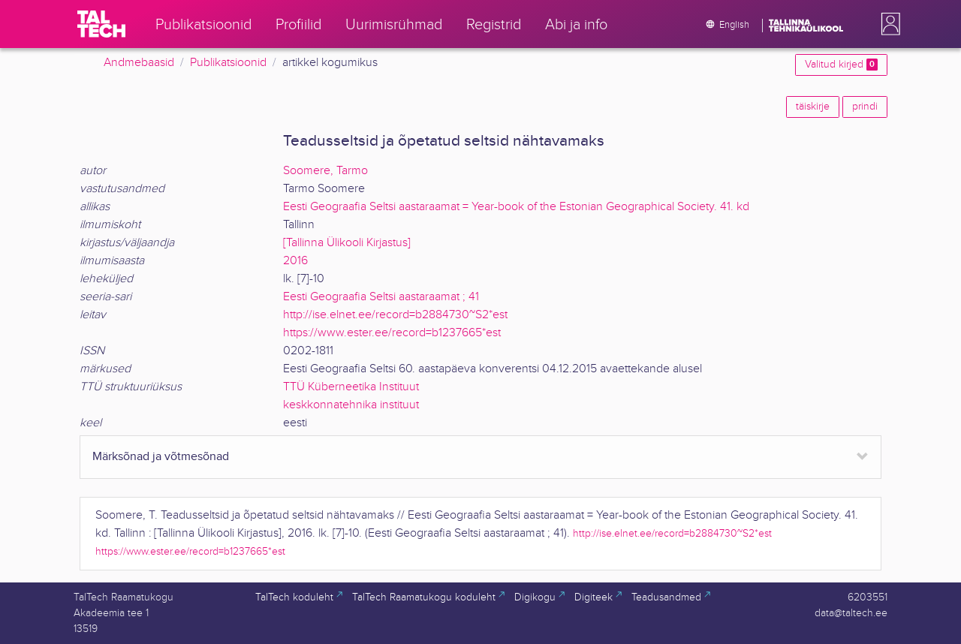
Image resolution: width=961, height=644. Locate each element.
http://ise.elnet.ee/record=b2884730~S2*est (395, 315)
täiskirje (813, 107)
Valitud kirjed (841, 65)
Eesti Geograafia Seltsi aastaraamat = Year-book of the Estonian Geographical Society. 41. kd (516, 207)
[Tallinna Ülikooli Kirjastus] (347, 243)
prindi (865, 107)
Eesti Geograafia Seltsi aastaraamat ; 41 (381, 297)
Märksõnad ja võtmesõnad (160, 457)
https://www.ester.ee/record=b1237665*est (392, 333)
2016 (295, 261)
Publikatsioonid (228, 63)
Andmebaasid (139, 63)
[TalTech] (101, 24)
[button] (887, 24)
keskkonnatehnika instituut (351, 405)
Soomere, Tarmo (325, 171)
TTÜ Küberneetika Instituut (351, 387)
